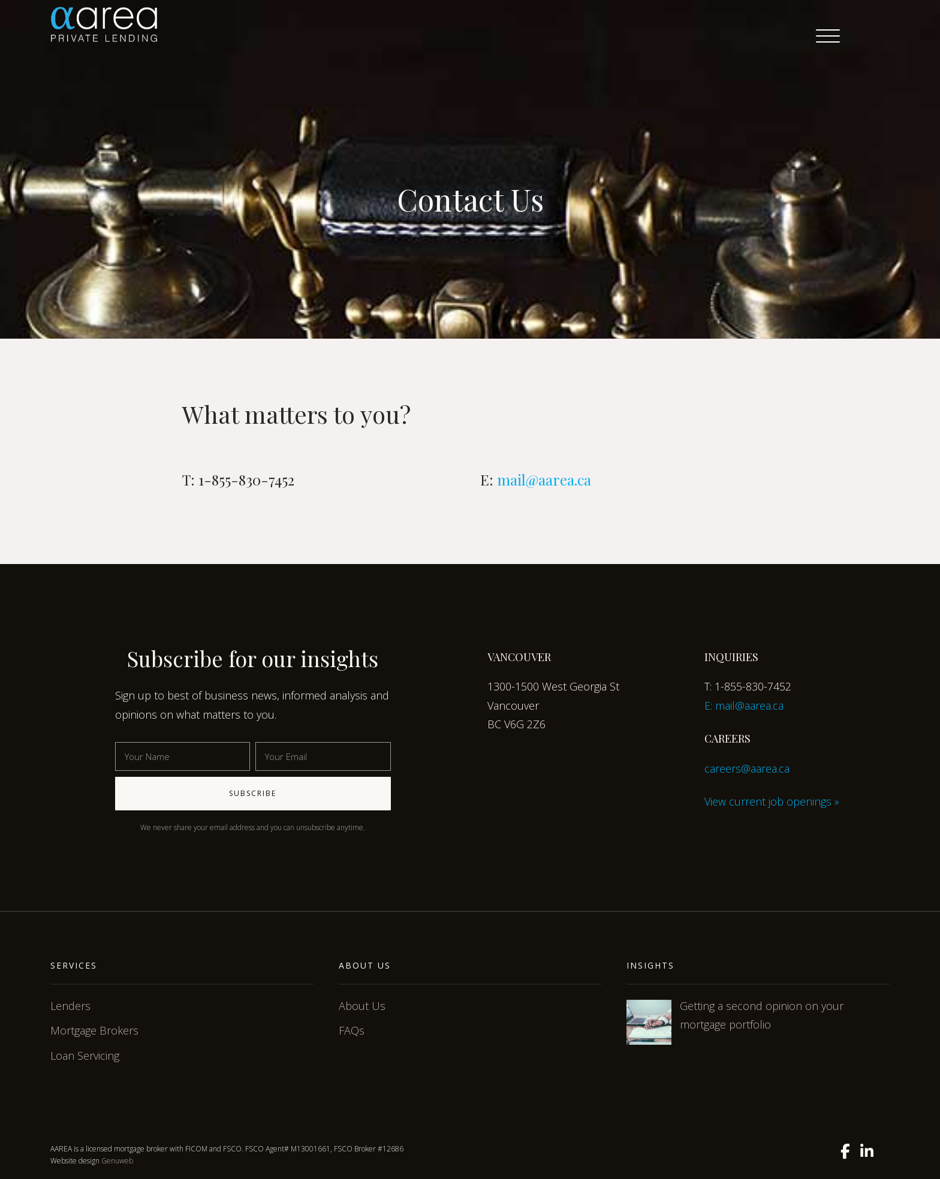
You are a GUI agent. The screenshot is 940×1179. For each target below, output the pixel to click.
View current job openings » (771, 801)
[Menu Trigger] (828, 36)
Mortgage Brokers (94, 1030)
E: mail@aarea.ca (744, 705)
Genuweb (117, 1161)
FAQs (351, 1030)
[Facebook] (845, 1151)
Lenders (70, 1006)
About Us (362, 1006)
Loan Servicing (84, 1055)
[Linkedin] (867, 1151)
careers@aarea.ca (747, 768)
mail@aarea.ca (544, 479)
